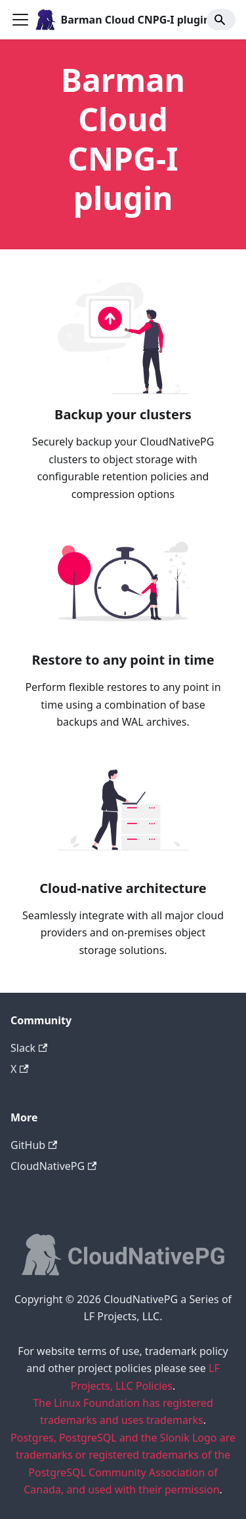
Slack (28, 1048)
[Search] (221, 19)
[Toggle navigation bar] (20, 20)
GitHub (33, 1145)
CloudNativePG (53, 1166)
